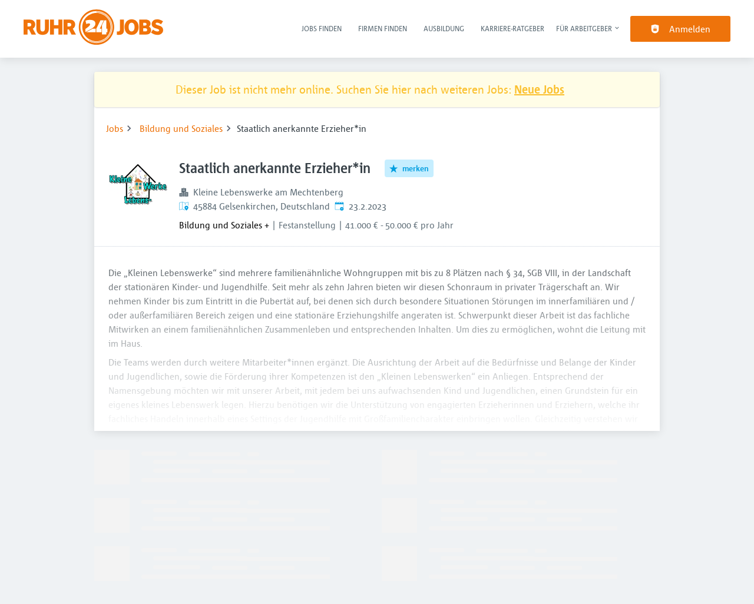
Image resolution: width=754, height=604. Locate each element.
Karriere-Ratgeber (512, 28)
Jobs (114, 128)
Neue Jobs (539, 89)
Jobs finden (322, 28)
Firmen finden (382, 28)
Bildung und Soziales (181, 128)
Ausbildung (444, 28)
